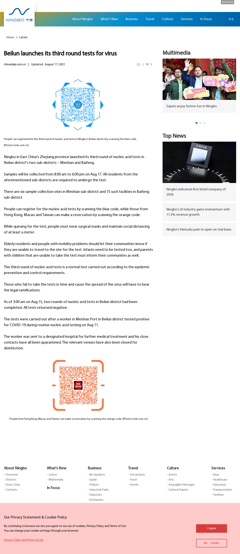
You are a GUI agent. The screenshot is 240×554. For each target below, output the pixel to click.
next (232, 79)
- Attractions (136, 474)
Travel (133, 468)
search (221, 19)
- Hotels (133, 484)
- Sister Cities (12, 484)
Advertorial (227, 2)
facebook (234, 36)
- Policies (93, 484)
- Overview (11, 474)
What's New (56, 468)
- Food (132, 479)
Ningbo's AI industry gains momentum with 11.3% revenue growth (198, 212)
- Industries (95, 494)
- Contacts (10, 489)
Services (218, 468)
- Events (172, 474)
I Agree (211, 528)
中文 (231, 19)
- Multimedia (55, 479)
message (234, 59)
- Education (218, 484)
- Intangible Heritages (181, 484)
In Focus (53, 488)
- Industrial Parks (98, 489)
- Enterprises (96, 499)
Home (63, 19)
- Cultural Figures (177, 489)
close (6, 516)
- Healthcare (219, 479)
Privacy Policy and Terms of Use (23, 540)
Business (94, 468)
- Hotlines (217, 494)
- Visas (215, 474)
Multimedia (176, 53)
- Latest (52, 474)
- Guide (92, 479)
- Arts (170, 479)
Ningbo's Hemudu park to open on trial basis (198, 229)
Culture (173, 468)
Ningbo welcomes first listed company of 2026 (196, 192)
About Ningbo (15, 468)
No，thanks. (212, 543)
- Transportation (221, 489)
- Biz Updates (96, 474)
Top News (174, 136)
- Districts (10, 479)
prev (166, 79)
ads (234, 70)
